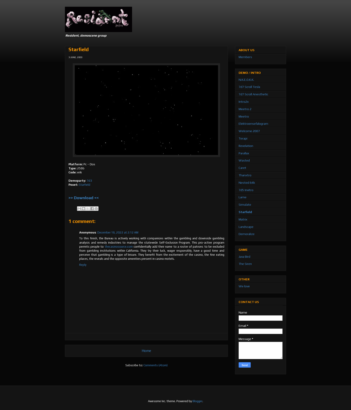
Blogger (197, 401)
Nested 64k (247, 182)
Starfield (84, 184)
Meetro (244, 116)
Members (245, 57)
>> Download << (83, 197)
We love (244, 286)
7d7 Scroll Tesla (249, 87)
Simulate (245, 204)
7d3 (89, 180)
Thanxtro (245, 175)
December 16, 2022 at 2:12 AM (117, 232)
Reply (82, 264)
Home (146, 351)
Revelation (246, 146)
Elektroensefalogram (253, 123)
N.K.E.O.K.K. (246, 79)
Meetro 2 (245, 109)
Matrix (243, 219)
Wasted (244, 160)
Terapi (243, 138)
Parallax (244, 153)
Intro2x (244, 101)
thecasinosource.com (119, 246)
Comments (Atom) (155, 365)
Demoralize (247, 234)
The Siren (245, 264)
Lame (242, 197)
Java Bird (244, 256)
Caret (242, 168)
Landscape (246, 227)
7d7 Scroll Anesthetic (253, 94)
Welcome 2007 (249, 131)
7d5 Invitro (246, 190)
